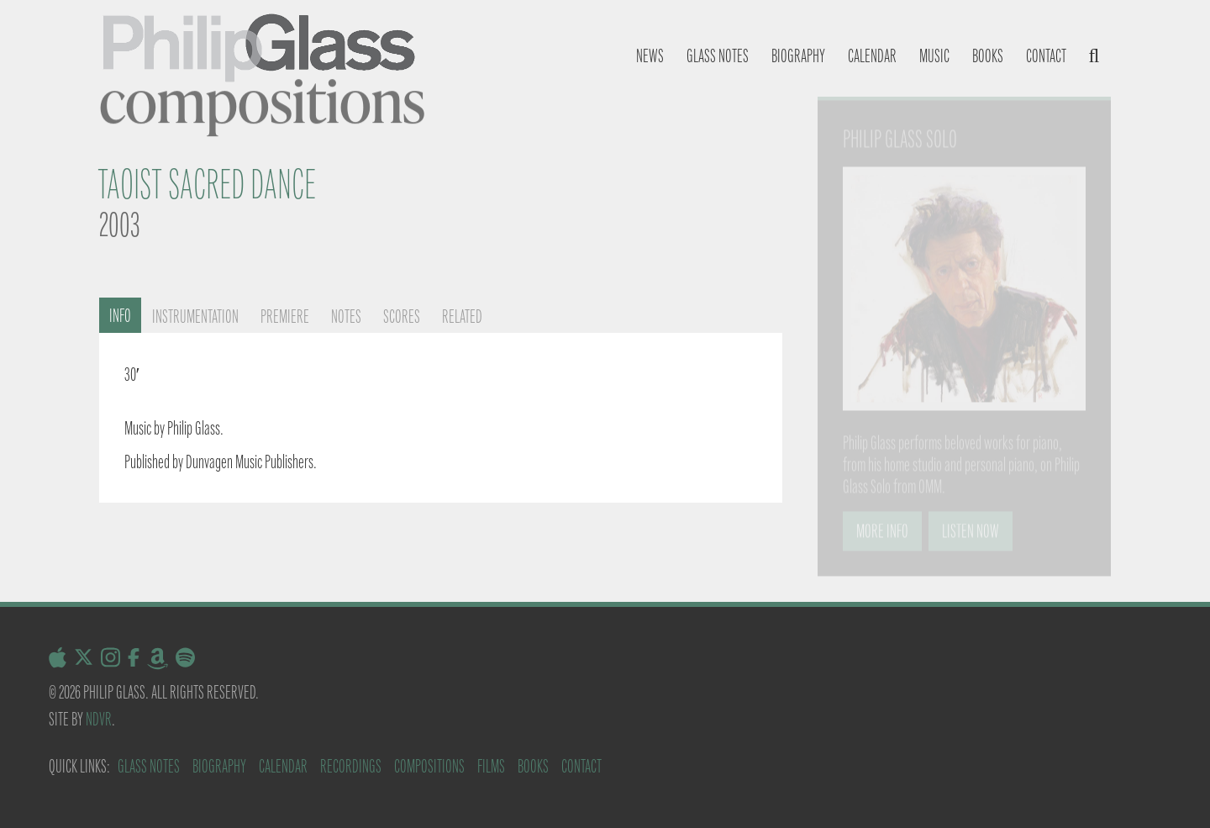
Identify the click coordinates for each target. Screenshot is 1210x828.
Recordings (350, 766)
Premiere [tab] (284, 316)
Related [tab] (462, 316)
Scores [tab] (401, 316)
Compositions (429, 766)
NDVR (99, 719)
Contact (1046, 55)
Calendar (872, 55)
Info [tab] (120, 315)
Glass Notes (149, 766)
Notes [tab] (346, 316)
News (650, 55)
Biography (798, 55)
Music (934, 55)
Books (987, 55)
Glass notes (718, 55)
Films (491, 766)
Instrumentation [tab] (195, 316)
